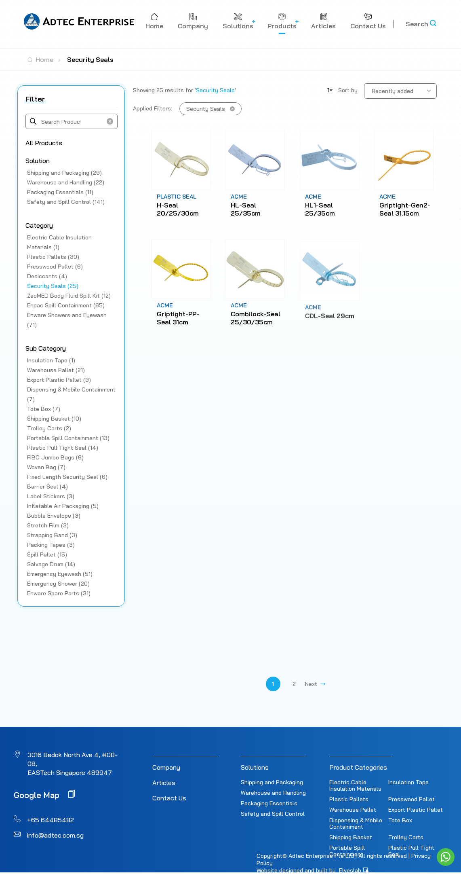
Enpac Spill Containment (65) (66, 305)
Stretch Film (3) (48, 525)
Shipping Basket (350, 837)
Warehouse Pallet (352, 809)
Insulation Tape (408, 782)
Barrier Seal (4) (47, 486)
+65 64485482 (50, 820)
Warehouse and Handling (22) (65, 182)
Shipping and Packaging (272, 782)
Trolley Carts (405, 837)
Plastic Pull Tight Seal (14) (62, 447)
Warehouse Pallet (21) (56, 370)
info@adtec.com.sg (55, 835)
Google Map (44, 794)
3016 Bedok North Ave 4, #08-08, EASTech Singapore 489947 (72, 764)
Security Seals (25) (52, 286)
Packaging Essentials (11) (60, 192)
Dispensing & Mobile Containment (355, 823)
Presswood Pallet (411, 799)
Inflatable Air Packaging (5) (63, 506)
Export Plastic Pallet (415, 809)
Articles (163, 783)
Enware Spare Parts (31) (59, 593)
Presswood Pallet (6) (55, 266)
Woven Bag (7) (46, 467)
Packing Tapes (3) (51, 544)
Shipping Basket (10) (54, 418)
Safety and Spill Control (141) (66, 201)
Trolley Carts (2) (49, 428)
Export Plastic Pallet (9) (59, 379)
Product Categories (358, 767)
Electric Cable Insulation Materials (355, 785)
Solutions (255, 767)
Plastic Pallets (348, 799)
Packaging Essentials (269, 803)
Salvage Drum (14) (51, 564)
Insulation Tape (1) (51, 360)
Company (166, 767)
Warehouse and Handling (273, 792)
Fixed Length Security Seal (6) (67, 476)
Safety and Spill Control (273, 813)
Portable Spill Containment (347, 851)
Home (40, 59)
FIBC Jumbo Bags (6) (55, 457)
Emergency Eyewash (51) (60, 574)
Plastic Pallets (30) (53, 256)
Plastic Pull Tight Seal (411, 851)
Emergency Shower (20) (58, 583)
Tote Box (400, 820)
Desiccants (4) (47, 276)
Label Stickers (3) (50, 496)
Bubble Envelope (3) (53, 515)
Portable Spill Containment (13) (68, 438)
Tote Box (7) (43, 409)
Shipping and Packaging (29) (64, 172)
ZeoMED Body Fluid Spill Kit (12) (69, 295)
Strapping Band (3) (52, 535)
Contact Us (169, 798)
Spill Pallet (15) (47, 554)
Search (417, 24)
